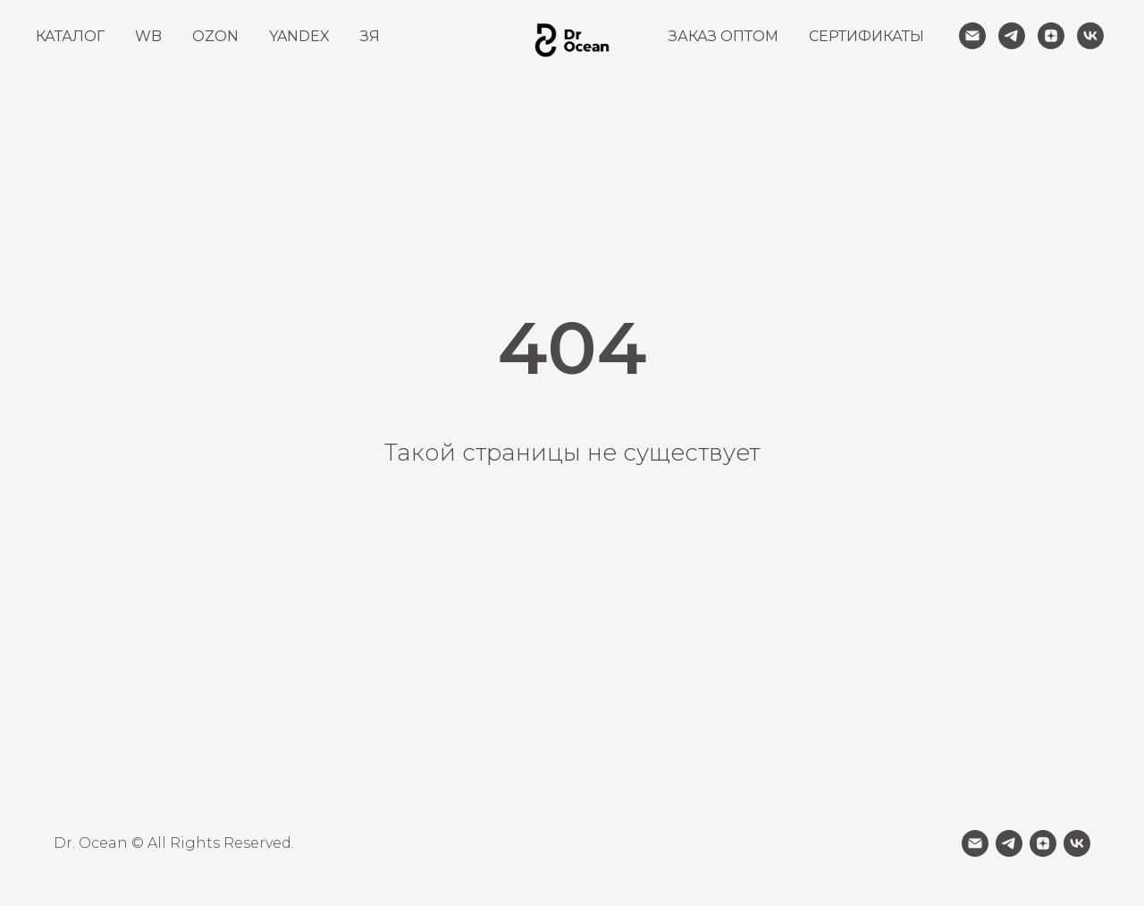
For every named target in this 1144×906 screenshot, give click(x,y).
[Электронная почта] (972, 35)
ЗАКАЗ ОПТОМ (723, 36)
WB (148, 36)
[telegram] (1011, 35)
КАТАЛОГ (70, 36)
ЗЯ (370, 36)
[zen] (1051, 35)
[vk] (1090, 35)
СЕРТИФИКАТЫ (866, 36)
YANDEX (299, 36)
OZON (215, 36)
